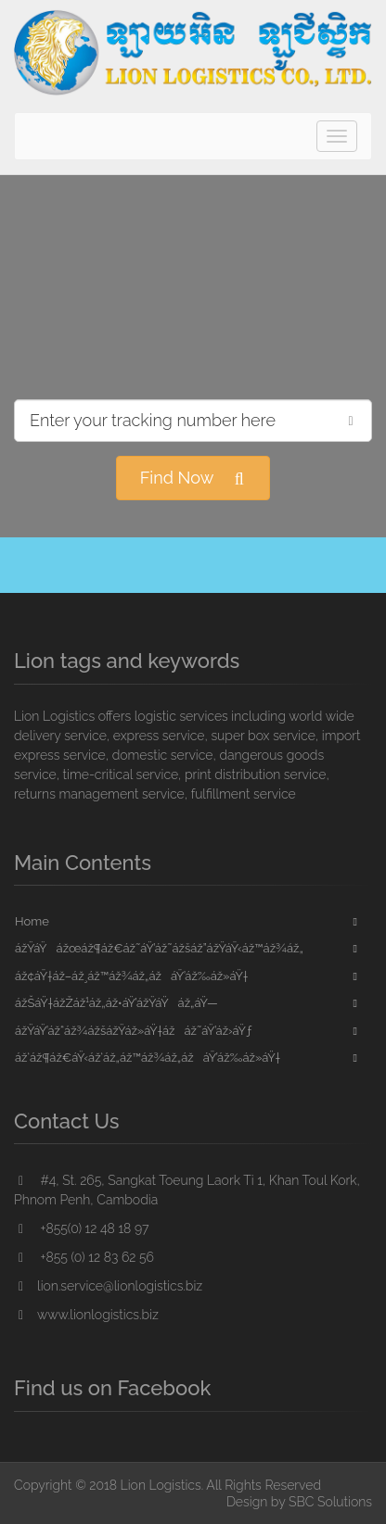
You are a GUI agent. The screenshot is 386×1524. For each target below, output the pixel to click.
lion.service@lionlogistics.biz (108, 1285)
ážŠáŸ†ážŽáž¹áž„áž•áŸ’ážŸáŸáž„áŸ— (116, 1003)
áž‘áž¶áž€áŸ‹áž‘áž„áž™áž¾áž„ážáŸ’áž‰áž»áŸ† (147, 1057)
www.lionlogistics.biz (86, 1314)
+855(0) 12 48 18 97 (81, 1228)
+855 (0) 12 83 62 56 (84, 1257)
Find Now (193, 478)
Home (32, 921)
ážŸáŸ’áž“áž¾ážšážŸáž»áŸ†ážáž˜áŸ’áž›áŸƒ (133, 1031)
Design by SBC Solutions (299, 1501)
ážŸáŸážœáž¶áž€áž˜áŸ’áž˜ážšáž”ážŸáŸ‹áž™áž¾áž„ (159, 948)
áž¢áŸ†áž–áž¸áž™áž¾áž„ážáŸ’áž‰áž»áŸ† (131, 976)
